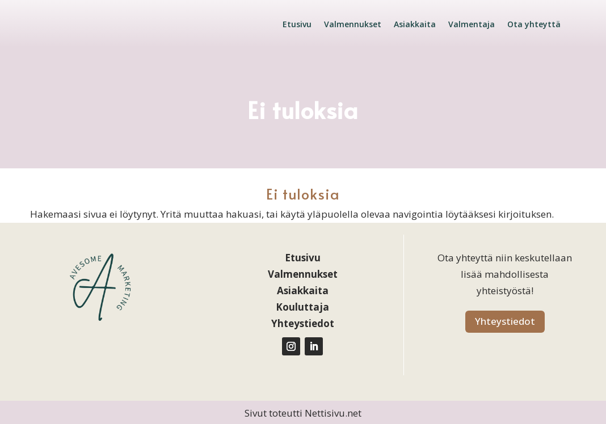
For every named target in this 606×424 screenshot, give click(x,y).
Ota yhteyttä (534, 24)
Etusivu (297, 24)
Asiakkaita (415, 24)
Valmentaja (471, 24)
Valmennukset (352, 24)
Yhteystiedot (505, 321)
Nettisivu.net (333, 412)
